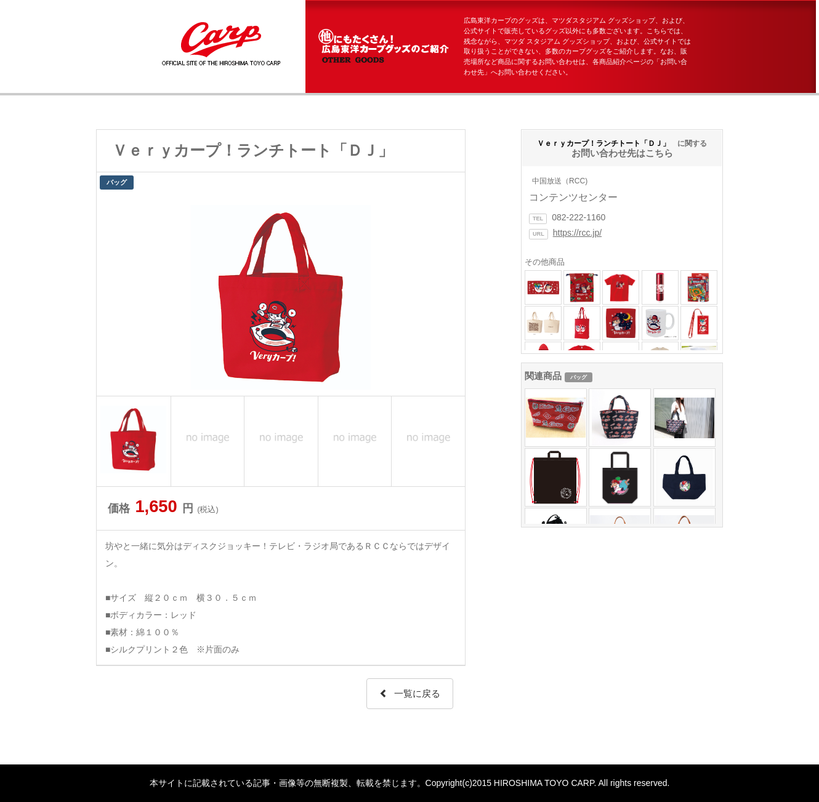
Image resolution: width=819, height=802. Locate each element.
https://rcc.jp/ (577, 233)
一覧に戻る (409, 693)
